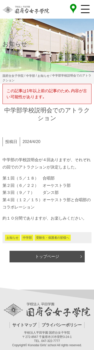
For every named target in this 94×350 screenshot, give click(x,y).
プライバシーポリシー (62, 325)
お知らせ (13, 237)
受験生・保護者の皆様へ (52, 237)
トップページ (47, 256)
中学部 (27, 237)
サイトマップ (24, 325)
